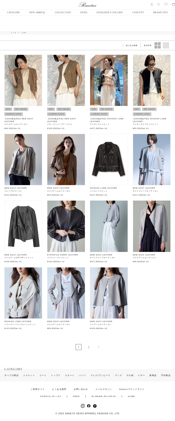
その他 (130, 375)
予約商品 (166, 375)
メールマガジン (103, 389)
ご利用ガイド (37, 389)
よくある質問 (59, 389)
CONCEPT (138, 12)
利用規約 (76, 396)
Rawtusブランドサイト (132, 389)
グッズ (118, 375)
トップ (13, 32)
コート (43, 375)
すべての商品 (11, 375)
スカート (70, 375)
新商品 (153, 375)
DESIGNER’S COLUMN (110, 12)
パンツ (82, 375)
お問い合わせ (81, 389)
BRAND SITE (160, 12)
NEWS (83, 12)
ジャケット (29, 375)
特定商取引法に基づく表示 (50, 396)
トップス (56, 375)
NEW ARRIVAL (37, 12)
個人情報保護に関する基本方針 (104, 396)
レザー (24, 32)
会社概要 (131, 396)
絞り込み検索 (132, 45)
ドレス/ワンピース (100, 375)
